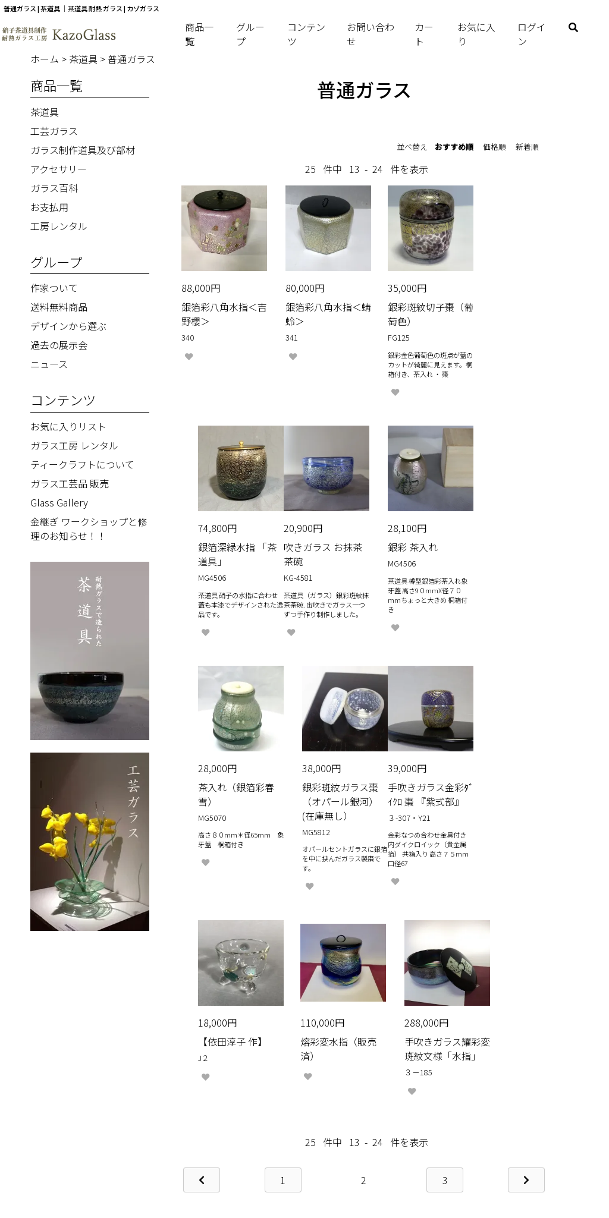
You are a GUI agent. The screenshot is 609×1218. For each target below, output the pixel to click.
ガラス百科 (54, 188)
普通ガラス (131, 59)
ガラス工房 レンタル (74, 445)
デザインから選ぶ (68, 326)
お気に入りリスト (68, 426)
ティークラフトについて (82, 464)
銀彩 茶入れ (302, 540)
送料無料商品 (58, 307)
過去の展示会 (58, 345)
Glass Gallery (59, 502)
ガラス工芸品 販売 (69, 483)
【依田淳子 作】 (311, 786)
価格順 (494, 146)
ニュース (49, 364)
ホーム (45, 59)
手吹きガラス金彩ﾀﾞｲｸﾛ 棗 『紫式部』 (219, 800)
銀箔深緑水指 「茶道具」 (497, 305)
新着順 (527, 146)
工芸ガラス (54, 131)
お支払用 (49, 207)
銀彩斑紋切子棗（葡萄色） (406, 305)
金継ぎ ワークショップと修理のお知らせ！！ (88, 528)
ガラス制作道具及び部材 (82, 150)
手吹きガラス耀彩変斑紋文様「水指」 (507, 800)
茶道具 (84, 59)
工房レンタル (58, 226)
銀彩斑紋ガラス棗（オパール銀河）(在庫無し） (507, 554)
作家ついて (54, 288)
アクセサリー (58, 169)
